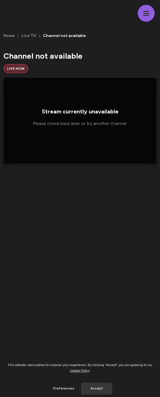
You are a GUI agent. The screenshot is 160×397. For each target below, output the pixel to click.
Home (9, 35)
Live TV (28, 35)
